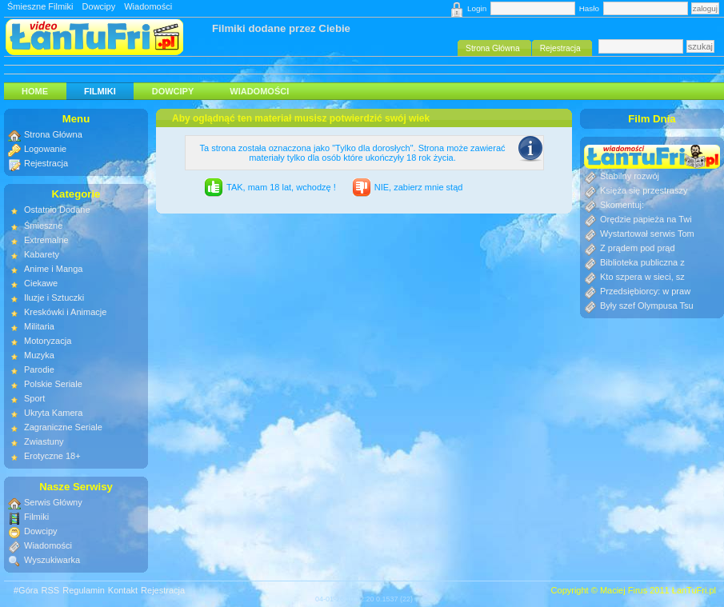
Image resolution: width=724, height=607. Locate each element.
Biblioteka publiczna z (642, 262)
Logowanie (45, 149)
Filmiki (100, 91)
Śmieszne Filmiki (40, 6)
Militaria (39, 326)
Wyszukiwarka (52, 560)
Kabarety (41, 254)
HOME (35, 91)
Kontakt (123, 590)
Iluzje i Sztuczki (54, 297)
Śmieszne (43, 225)
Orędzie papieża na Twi (646, 219)
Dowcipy (99, 6)
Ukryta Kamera (53, 412)
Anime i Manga (53, 269)
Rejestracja (46, 163)
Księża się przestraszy (643, 190)
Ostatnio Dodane (57, 209)
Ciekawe (41, 283)
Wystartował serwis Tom (647, 233)
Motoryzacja (47, 340)
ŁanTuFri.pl (694, 590)
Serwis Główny (53, 502)
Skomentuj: (622, 205)
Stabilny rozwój (629, 176)
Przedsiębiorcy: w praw (645, 291)
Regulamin (83, 590)
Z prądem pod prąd (637, 248)
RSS (51, 590)
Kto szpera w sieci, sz (642, 277)
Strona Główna (53, 134)
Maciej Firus (623, 590)
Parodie (39, 369)
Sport (34, 398)
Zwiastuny (44, 441)
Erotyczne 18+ (52, 456)
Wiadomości (148, 6)
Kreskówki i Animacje (65, 312)
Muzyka (39, 355)
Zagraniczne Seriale (63, 427)
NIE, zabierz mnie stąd (418, 187)
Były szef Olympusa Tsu (647, 305)
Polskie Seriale (53, 384)
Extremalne (46, 240)
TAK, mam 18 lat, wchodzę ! (281, 187)
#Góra (26, 590)
